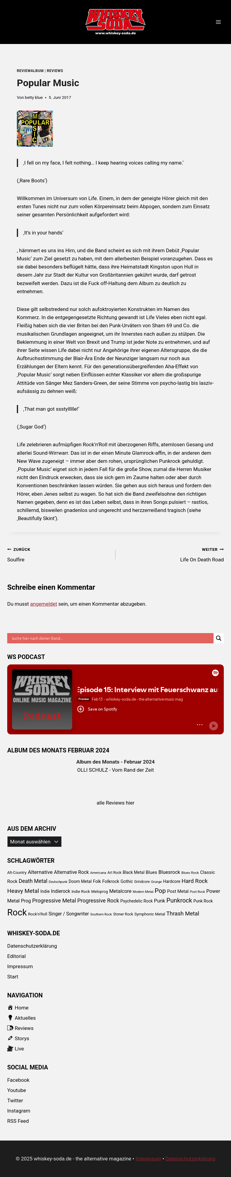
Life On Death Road (172, 554)
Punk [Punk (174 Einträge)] (159, 901)
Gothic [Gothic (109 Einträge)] (127, 881)
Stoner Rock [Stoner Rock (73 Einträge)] (123, 914)
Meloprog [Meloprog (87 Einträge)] (99, 891)
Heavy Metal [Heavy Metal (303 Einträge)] (23, 890)
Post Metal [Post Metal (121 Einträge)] (178, 891)
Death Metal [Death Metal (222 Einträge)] (33, 881)
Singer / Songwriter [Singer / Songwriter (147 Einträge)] (68, 914)
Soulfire (58, 554)
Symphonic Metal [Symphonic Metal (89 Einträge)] (149, 914)
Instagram (18, 1111)
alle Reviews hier (115, 803)
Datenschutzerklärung (32, 946)
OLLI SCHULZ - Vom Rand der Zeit (115, 770)
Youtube (16, 1090)
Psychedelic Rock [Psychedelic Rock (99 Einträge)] (136, 901)
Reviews (55, 71)
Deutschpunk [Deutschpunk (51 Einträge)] (58, 882)
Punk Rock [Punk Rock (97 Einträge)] (203, 901)
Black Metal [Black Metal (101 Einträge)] (134, 872)
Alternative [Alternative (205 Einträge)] (40, 872)
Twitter (15, 1100)
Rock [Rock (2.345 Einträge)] (17, 912)
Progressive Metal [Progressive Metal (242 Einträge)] (54, 900)
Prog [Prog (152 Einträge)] (26, 901)
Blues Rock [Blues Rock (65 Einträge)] (190, 873)
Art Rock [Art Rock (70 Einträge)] (114, 873)
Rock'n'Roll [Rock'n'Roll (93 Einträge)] (37, 914)
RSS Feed (18, 1121)
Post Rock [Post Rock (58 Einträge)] (197, 892)
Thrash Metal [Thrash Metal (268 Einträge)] (182, 913)
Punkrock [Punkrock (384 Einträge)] (179, 900)
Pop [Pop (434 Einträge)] (160, 890)
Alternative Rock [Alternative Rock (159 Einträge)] (71, 872)
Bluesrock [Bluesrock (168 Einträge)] (169, 872)
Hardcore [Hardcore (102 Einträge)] (171, 881)
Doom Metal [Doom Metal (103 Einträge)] (80, 881)
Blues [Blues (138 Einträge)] (151, 872)
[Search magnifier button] (219, 638)
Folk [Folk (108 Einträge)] (97, 881)
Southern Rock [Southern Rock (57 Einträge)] (101, 914)
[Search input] (112, 638)
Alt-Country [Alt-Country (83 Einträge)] (16, 872)
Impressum (20, 966)
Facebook (18, 1080)
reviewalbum (30, 71)
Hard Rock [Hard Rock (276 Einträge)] (195, 881)
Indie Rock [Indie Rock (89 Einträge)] (81, 891)
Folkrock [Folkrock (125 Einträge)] (110, 881)
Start (12, 977)
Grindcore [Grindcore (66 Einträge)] (142, 882)
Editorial (16, 956)
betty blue (34, 97)
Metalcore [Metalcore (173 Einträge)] (120, 891)
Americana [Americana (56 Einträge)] (98, 873)
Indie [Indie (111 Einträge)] (45, 891)
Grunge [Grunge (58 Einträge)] (156, 882)
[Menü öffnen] (218, 22)
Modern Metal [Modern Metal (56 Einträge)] (143, 892)
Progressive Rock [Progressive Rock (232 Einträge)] (98, 900)
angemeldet (43, 604)
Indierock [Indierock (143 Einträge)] (60, 891)
